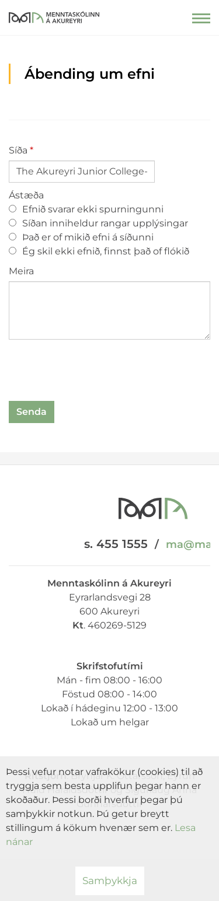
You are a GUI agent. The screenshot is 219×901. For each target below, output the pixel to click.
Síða (18, 150)
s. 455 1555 (116, 544)
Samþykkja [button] (109, 880)
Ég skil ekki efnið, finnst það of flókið (99, 251)
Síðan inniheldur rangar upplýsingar (98, 223)
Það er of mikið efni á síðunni (81, 237)
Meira (21, 271)
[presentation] (97, 372)
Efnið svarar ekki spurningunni (86, 209)
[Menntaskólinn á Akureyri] (54, 14)
